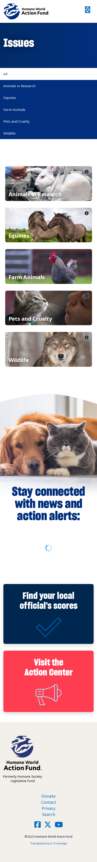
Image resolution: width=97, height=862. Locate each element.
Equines (9, 97)
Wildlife (9, 133)
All (5, 74)
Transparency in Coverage (48, 843)
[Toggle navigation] (88, 11)
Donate (48, 796)
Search (48, 814)
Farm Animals (14, 109)
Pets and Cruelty (16, 121)
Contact (48, 802)
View (48, 183)
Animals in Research (19, 86)
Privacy (48, 808)
